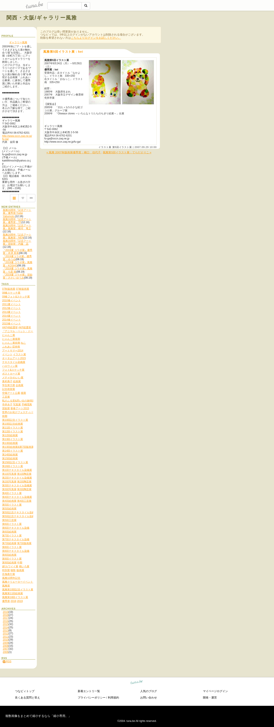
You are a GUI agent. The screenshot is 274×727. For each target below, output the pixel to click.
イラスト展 (105, 147)
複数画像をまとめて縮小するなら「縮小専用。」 (38, 716)
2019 (6, 612)
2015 (6, 624)
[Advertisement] (218, 27)
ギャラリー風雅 (18, 42)
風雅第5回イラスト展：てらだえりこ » (127, 152)
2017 (6, 618)
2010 (6, 639)
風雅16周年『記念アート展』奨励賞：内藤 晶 (17, 242)
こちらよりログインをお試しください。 (96, 37)
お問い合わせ (148, 697)
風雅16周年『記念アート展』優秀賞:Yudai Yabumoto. (17, 213)
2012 (6, 633)
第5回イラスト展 (122, 147)
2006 (6, 652)
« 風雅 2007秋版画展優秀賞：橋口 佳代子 (73, 152)
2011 (6, 636)
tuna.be (136, 682)
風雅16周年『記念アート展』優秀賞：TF (17, 221)
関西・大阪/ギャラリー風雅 (41, 18)
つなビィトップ (24, 691)
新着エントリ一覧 (89, 691)
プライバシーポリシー (92, 697)
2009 (6, 642)
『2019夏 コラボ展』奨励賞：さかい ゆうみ (17, 276)
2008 (6, 645)
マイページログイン (215, 691)
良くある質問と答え (27, 697)
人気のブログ (148, 691)
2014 (6, 627)
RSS (7, 661)
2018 (6, 615)
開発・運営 (210, 697)
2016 (6, 621)
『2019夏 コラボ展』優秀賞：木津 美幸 (17, 252)
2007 (6, 648)
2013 (6, 630)
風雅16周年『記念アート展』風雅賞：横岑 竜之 (17, 227)
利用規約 (113, 697)
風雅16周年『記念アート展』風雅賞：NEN (17, 236)
